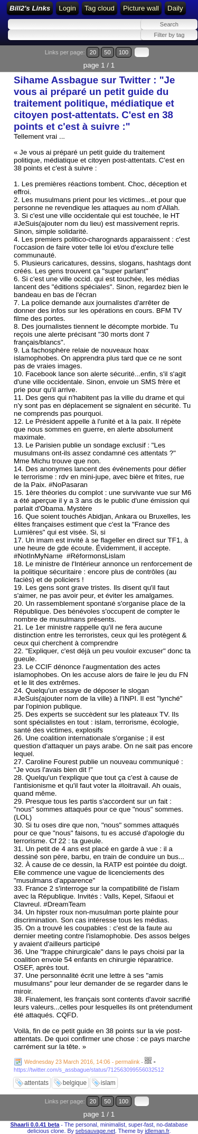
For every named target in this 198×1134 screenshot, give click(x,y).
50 (107, 52)
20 (93, 52)
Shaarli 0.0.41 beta (34, 1124)
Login (67, 8)
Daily (175, 8)
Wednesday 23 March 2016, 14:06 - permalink (81, 1062)
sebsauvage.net (95, 1131)
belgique (75, 1083)
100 (124, 52)
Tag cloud (99, 8)
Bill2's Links (30, 8)
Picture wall (141, 8)
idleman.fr (157, 1131)
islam (108, 1083)
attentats (36, 1083)
